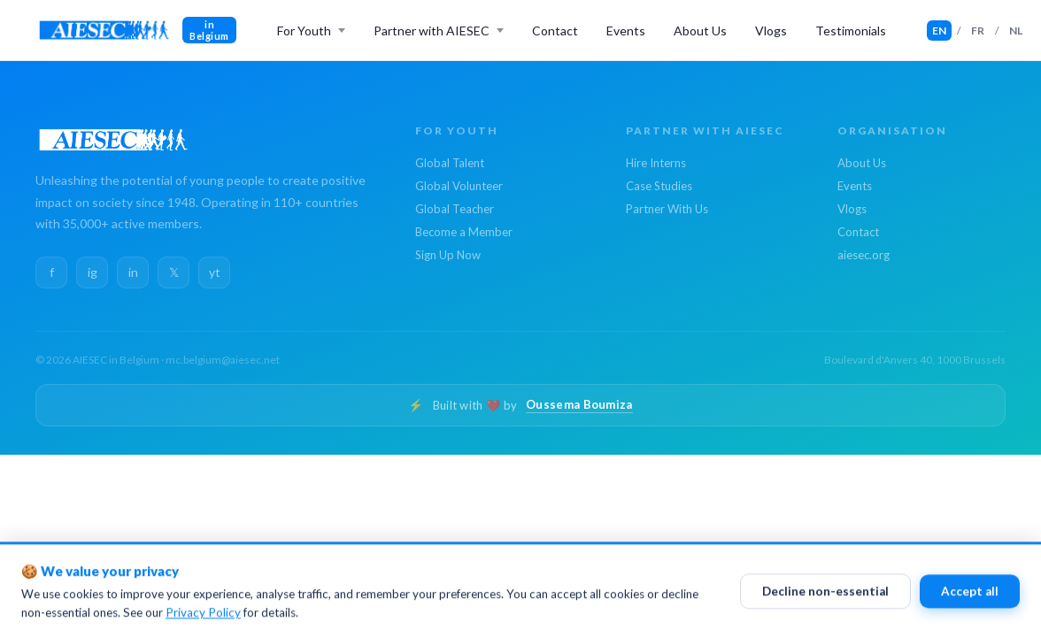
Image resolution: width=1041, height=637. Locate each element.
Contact (555, 30)
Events (625, 30)
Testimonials (850, 30)
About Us (700, 30)
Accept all (970, 596)
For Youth (304, 30)
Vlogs (771, 30)
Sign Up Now (448, 255)
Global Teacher (454, 209)
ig (92, 272)
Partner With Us (667, 209)
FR (977, 30)
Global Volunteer (459, 186)
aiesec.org (863, 255)
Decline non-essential (825, 596)
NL (1015, 30)
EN (939, 30)
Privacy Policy (203, 617)
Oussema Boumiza (579, 404)
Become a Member (464, 232)
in (133, 272)
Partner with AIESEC (432, 30)
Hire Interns (656, 163)
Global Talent (449, 163)
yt (214, 272)
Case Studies (659, 186)
